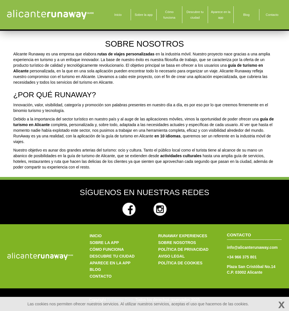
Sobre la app (143, 14)
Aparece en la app (220, 14)
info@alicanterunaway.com (252, 247)
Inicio (118, 14)
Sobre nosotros (177, 242)
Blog (246, 14)
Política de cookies (180, 263)
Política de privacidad (183, 249)
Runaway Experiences (182, 236)
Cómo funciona (169, 14)
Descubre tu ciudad (195, 14)
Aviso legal (171, 256)
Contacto (272, 14)
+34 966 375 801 (242, 257)
